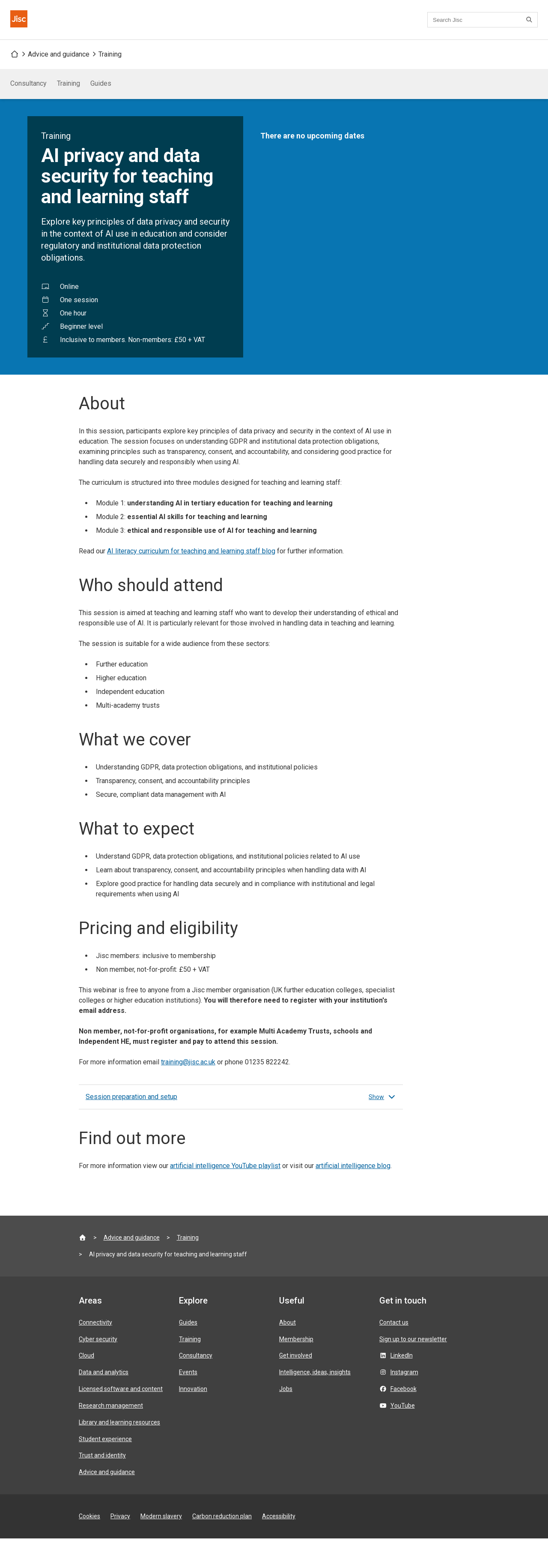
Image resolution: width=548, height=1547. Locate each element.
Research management (111, 1414)
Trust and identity (102, 1463)
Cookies (89, 1524)
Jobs (285, 1397)
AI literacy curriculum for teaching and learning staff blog (191, 560)
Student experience (105, 1447)
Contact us (254, 24)
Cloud (86, 1364)
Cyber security (98, 1347)
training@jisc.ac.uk (188, 1070)
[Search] (530, 24)
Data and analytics (103, 1380)
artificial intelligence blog (353, 1174)
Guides (100, 92)
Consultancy (28, 92)
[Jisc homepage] (24, 24)
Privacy (120, 1524)
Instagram (404, 1380)
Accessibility (278, 1524)
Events (188, 1380)
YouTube (402, 1414)
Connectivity (95, 1331)
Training (110, 63)
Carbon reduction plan (222, 1524)
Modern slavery (161, 1524)
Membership (296, 1347)
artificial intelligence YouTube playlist (225, 1174)
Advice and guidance (58, 63)
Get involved (295, 1364)
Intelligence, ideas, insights (315, 1380)
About (287, 1331)
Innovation (193, 1397)
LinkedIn (401, 1364)
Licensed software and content (121, 1397)
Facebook (403, 1397)
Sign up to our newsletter (413, 1347)
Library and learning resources (119, 1430)
